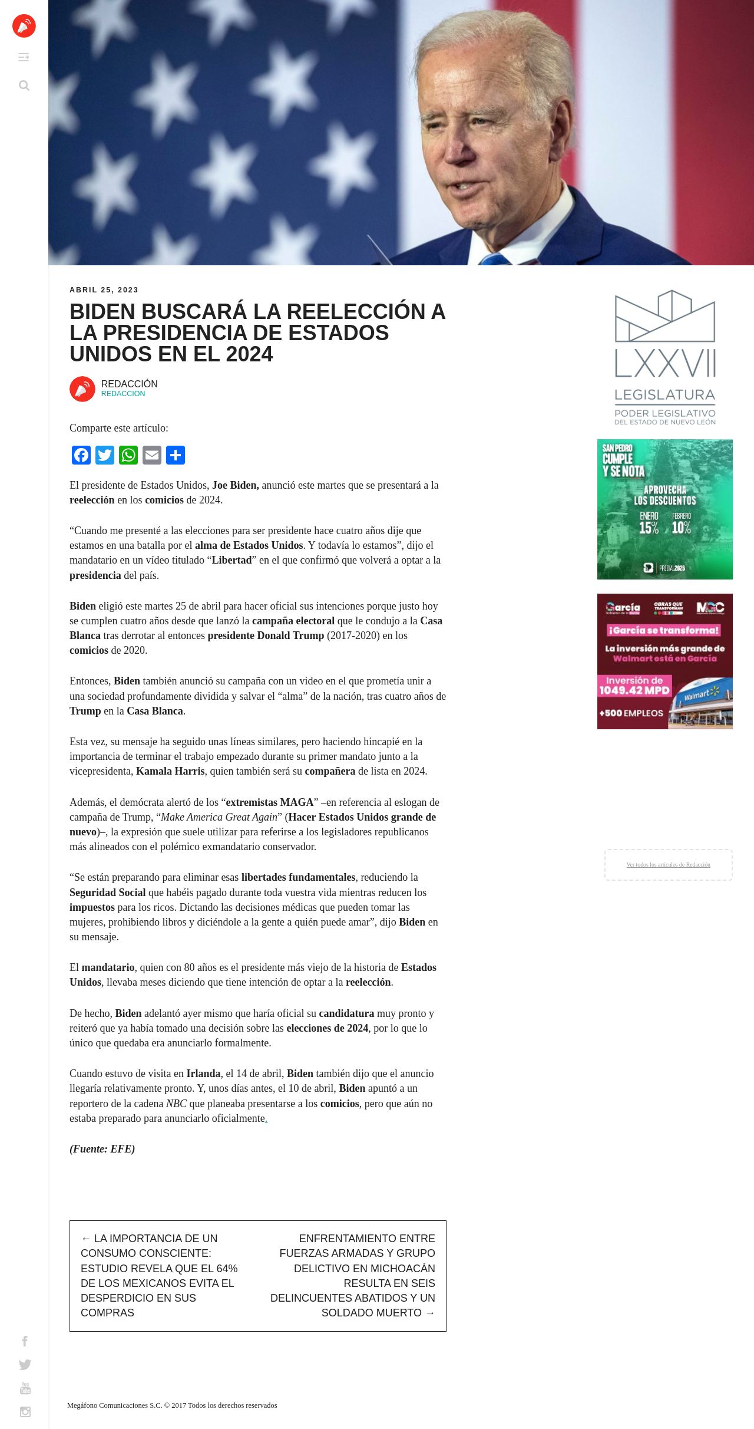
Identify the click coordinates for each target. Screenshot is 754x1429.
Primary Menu (23, 57)
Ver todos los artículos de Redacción (668, 864)
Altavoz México (24, 26)
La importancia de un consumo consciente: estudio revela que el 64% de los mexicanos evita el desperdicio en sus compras (159, 1276)
